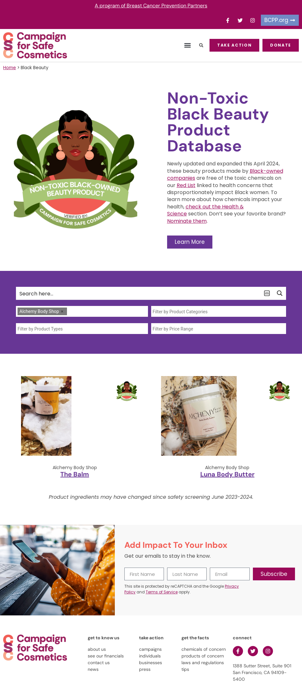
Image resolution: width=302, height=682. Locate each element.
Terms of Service (162, 592)
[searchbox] (70, 312)
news (93, 669)
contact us (99, 662)
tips (185, 669)
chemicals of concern (203, 649)
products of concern (202, 656)
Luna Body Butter (227, 474)
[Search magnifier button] (279, 293)
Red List (186, 185)
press (145, 669)
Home (9, 68)
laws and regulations (202, 662)
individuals (150, 656)
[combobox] (82, 311)
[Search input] (138, 293)
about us (97, 649)
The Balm (74, 474)
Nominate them (187, 221)
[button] (187, 45)
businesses (150, 662)
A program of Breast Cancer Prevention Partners (151, 5)
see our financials (106, 656)
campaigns (150, 649)
